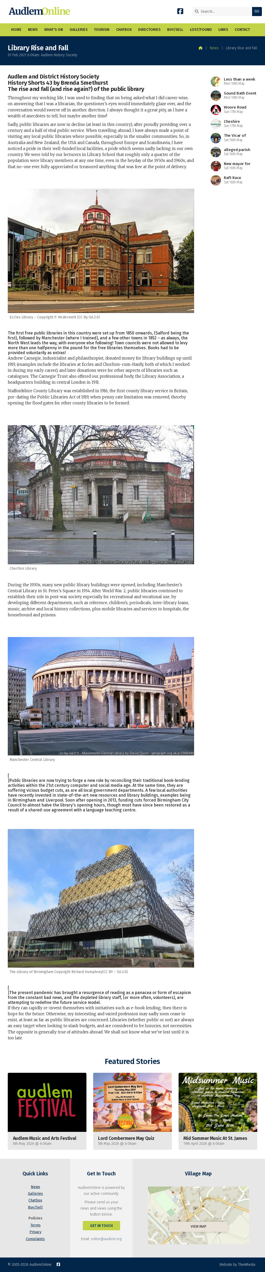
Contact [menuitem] (242, 29)
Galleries (35, 1193)
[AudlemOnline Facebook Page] (180, 12)
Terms (35, 1225)
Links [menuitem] (223, 29)
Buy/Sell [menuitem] (175, 29)
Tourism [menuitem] (101, 29)
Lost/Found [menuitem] (201, 29)
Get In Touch (101, 1226)
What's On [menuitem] (53, 29)
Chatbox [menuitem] (124, 29)
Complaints (35, 1239)
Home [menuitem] (16, 29)
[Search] (219, 11)
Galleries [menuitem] (78, 29)
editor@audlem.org (106, 1239)
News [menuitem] (33, 29)
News (214, 48)
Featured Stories (132, 1061)
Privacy (35, 1232)
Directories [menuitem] (149, 29)
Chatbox (35, 1200)
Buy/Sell (35, 1207)
